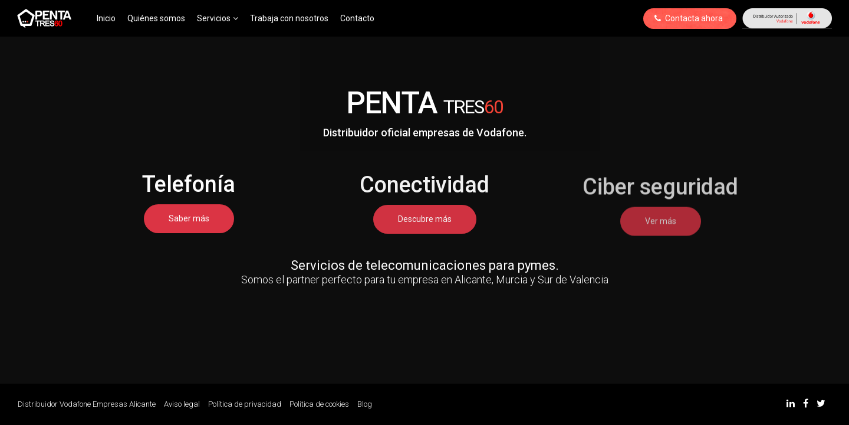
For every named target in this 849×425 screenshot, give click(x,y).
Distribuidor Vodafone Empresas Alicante (87, 404)
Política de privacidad (244, 404)
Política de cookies (319, 404)
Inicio (106, 18)
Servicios (217, 18)
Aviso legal (182, 404)
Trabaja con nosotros (289, 18)
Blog (364, 404)
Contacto (357, 18)
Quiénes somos (156, 18)
